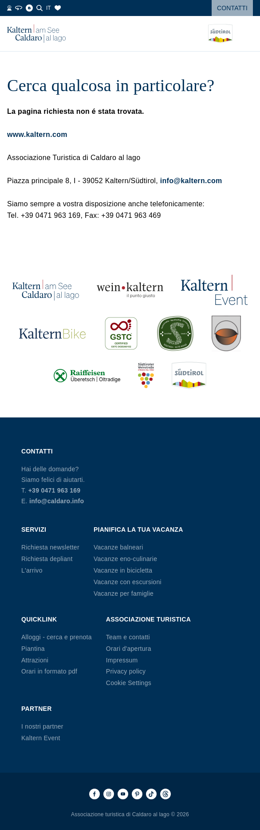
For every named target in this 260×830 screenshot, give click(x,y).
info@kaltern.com (191, 180)
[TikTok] (151, 794)
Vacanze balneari (118, 547)
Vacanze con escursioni (128, 581)
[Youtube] (123, 794)
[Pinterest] (137, 794)
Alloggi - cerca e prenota (56, 637)
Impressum (122, 660)
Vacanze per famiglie (124, 593)
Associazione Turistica (148, 619)
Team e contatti (128, 637)
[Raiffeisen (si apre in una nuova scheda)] (87, 375)
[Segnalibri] (58, 8)
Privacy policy (126, 671)
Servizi (33, 529)
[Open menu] (246, 33)
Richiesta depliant (47, 558)
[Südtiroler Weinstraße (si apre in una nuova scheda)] (146, 375)
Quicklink (39, 619)
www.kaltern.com (37, 134)
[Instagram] (108, 794)
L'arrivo (32, 570)
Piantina (33, 648)
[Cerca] (39, 8)
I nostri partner (42, 726)
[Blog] (29, 8)
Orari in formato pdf (49, 671)
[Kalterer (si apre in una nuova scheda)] (226, 333)
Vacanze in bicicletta (123, 570)
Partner (36, 708)
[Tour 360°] (18, 8)
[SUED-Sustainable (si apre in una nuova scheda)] (175, 333)
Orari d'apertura (128, 648)
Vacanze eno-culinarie (125, 558)
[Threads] (165, 794)
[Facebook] (94, 794)
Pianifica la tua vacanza (138, 529)
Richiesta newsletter (50, 547)
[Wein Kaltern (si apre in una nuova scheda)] (130, 290)
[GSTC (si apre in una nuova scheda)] (121, 333)
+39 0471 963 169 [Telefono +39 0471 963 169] (54, 490)
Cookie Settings (128, 682)
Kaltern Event (40, 738)
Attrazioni (34, 660)
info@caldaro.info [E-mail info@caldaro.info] (56, 501)
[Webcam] (9, 8)
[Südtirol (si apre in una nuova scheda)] (189, 375)
